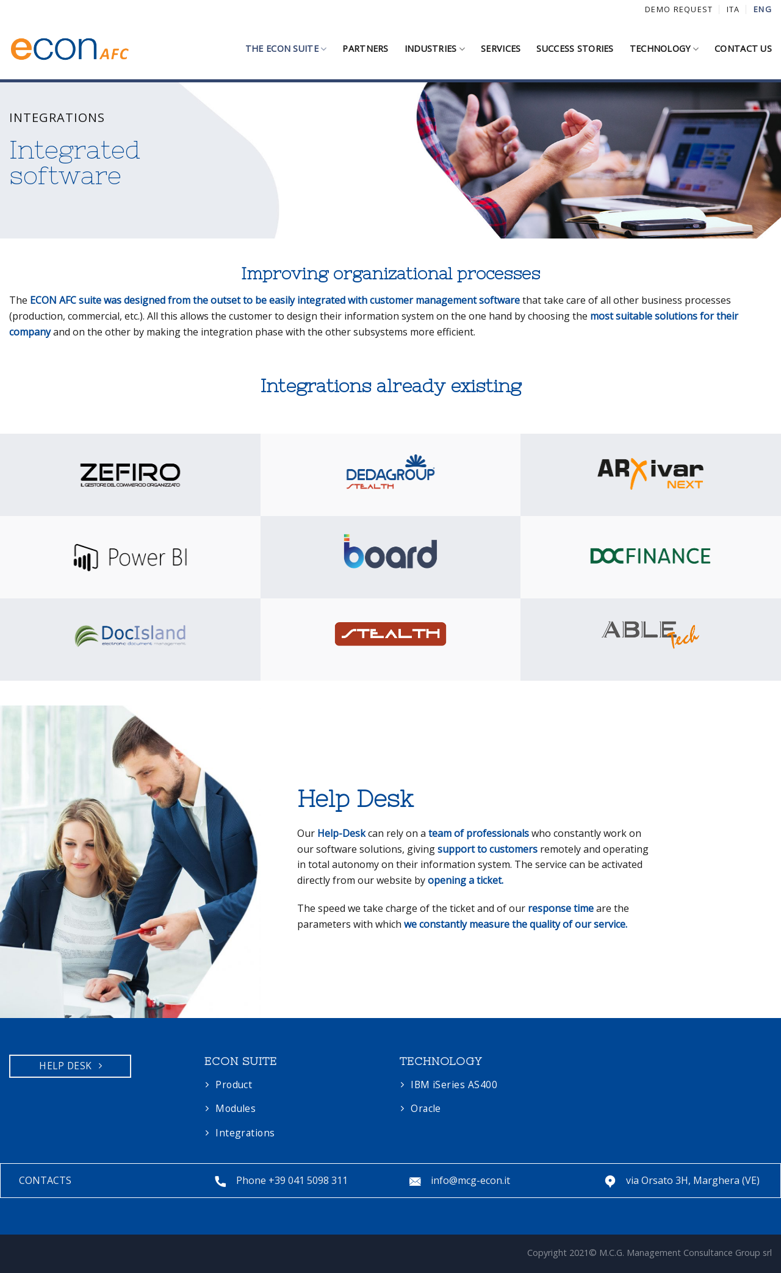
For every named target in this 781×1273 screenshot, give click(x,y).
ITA (733, 9)
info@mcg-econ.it (470, 1180)
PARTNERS (365, 48)
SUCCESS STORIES (574, 48)
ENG (763, 9)
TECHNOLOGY (664, 49)
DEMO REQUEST (679, 9)
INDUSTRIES (435, 49)
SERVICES (500, 48)
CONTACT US (743, 48)
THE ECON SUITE (286, 49)
